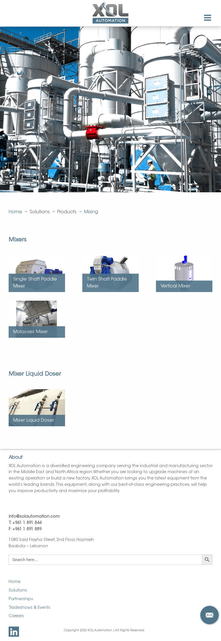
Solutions (18, 591)
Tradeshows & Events (29, 608)
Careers (16, 616)
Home (15, 212)
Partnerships (21, 599)
